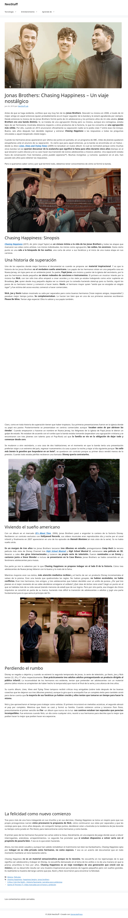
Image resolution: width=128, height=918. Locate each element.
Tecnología (12, 11)
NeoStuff (11, 4)
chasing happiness (14, 879)
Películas (17, 877)
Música (10, 877)
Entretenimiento (30, 11)
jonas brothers (43, 879)
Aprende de (49, 11)
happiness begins (30, 879)
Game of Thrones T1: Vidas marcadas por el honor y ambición (31, 885)
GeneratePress (77, 914)
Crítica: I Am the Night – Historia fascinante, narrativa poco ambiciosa (34, 882)
